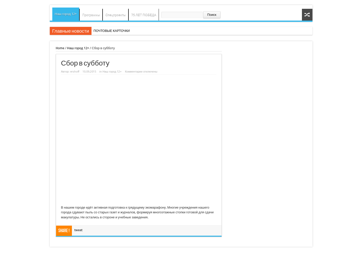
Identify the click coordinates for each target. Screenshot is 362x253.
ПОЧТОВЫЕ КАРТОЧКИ (112, 31)
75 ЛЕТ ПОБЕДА (143, 15)
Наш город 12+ (66, 14)
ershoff (74, 71)
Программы (91, 15)
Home (60, 48)
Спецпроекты (115, 15)
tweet (78, 230)
